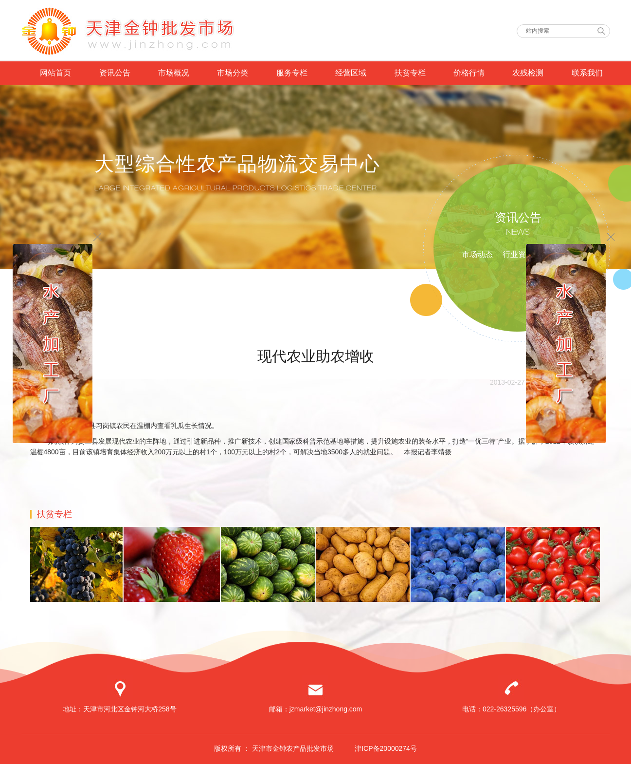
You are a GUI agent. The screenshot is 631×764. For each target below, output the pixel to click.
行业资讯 (518, 254)
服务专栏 (291, 73)
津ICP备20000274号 (386, 748)
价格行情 (469, 73)
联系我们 (587, 73)
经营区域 (350, 73)
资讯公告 (114, 73)
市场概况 (173, 73)
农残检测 (527, 73)
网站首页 (55, 73)
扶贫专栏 (410, 73)
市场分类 (232, 73)
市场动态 (477, 254)
